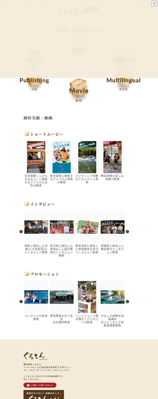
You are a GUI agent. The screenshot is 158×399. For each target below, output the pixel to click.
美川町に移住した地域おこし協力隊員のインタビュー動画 (62, 234)
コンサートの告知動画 (36, 300)
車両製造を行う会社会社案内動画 (62, 302)
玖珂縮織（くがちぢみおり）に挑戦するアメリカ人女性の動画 (36, 164)
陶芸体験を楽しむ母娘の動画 (112, 160)
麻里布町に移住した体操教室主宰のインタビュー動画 (87, 232)
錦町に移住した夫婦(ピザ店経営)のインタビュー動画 (36, 232)
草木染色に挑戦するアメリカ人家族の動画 (62, 162)
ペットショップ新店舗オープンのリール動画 (87, 302)
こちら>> (36, 378)
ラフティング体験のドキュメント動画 (87, 162)
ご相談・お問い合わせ (40, 384)
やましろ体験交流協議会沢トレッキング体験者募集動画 (112, 304)
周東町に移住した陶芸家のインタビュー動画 (112, 232)
